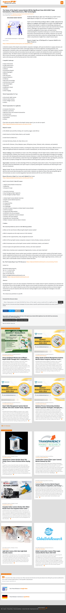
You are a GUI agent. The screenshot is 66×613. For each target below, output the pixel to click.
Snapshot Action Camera (7, 504)
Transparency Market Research (41, 457)
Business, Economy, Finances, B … (14, 354)
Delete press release (9, 320)
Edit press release (22, 320)
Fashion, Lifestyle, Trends (12, 456)
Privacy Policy (10, 608)
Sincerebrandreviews (6, 457)
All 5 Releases (5, 426)
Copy (60, 302)
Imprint (4, 608)
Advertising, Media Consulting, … (47, 456)
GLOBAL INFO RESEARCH (40, 549)
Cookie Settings (42, 608)
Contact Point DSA (25, 608)
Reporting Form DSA (34, 608)
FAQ (2, 608)
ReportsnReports (38, 482)
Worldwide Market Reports (16, 15)
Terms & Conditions (17, 608)
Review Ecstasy (5, 549)
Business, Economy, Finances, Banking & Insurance (23, 13)
